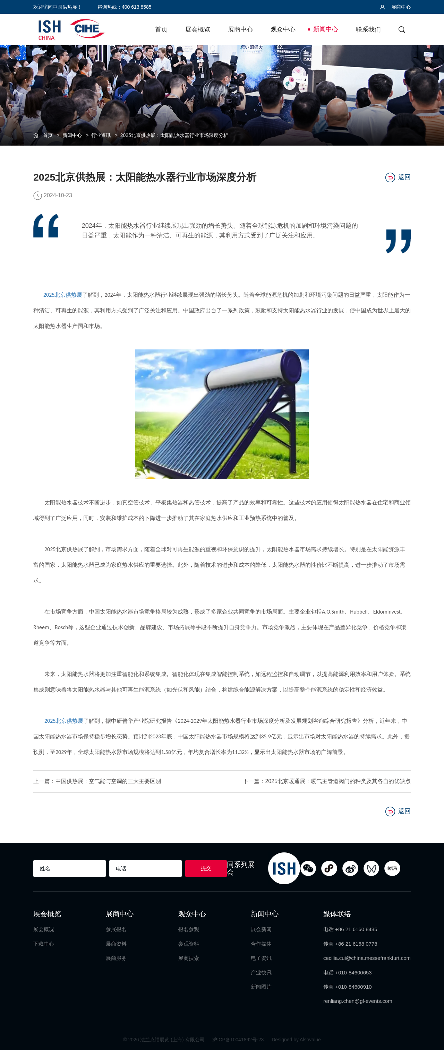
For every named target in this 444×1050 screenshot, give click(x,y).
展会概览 (197, 29)
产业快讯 (261, 972)
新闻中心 (325, 29)
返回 (398, 177)
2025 (48, 295)
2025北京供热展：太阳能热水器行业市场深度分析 (174, 135)
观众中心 (283, 29)
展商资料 (116, 944)
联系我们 (368, 29)
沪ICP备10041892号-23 (238, 1039)
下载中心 (43, 944)
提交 (206, 868)
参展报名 (116, 929)
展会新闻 (261, 929)
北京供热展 (68, 295)
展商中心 (395, 7)
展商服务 (116, 958)
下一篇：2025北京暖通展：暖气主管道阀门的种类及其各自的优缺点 (327, 781)
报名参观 (188, 929)
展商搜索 (188, 958)
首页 (161, 29)
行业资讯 (101, 135)
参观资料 (188, 944)
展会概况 (43, 929)
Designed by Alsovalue (296, 1039)
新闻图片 (261, 987)
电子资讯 (261, 958)
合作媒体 (261, 944)
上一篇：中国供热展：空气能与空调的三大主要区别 (97, 781)
